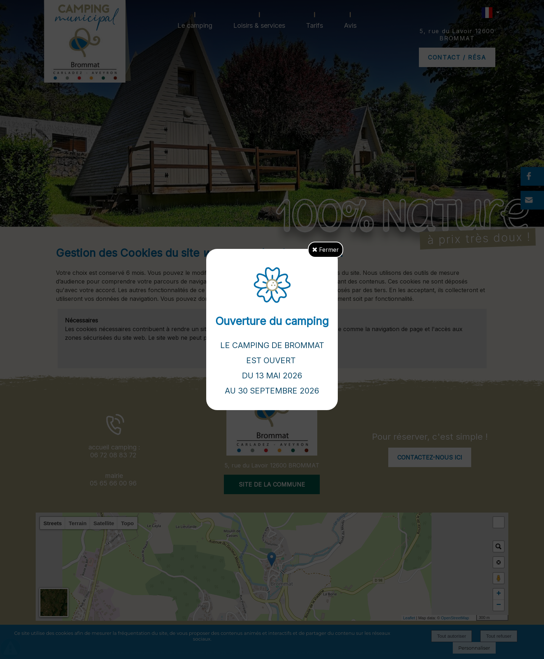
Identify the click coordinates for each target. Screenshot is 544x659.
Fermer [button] (325, 249)
